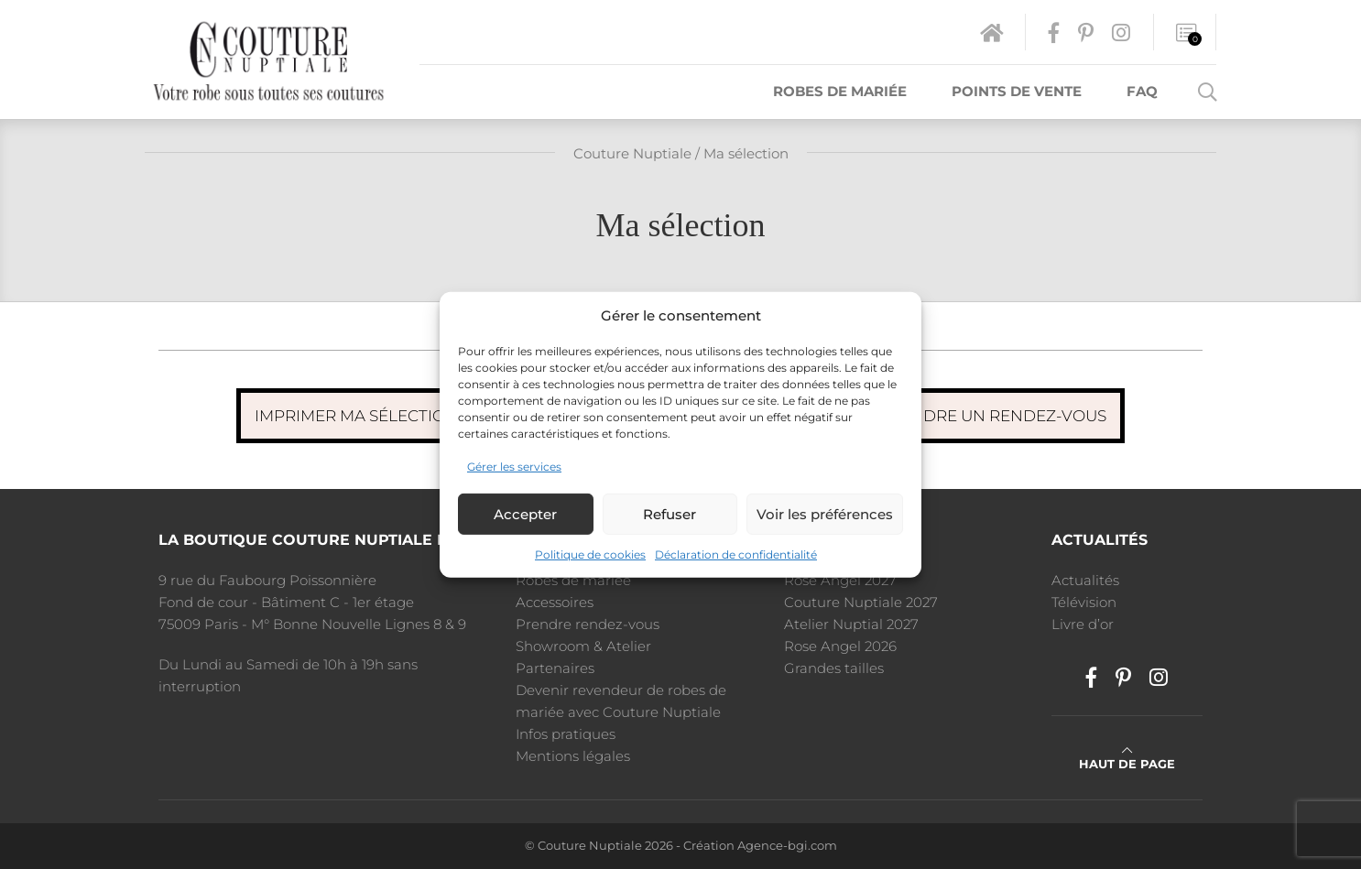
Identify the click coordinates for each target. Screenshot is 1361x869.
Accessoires (554, 602)
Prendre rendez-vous (587, 624)
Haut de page (1127, 758)
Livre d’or (1082, 624)
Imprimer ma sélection (356, 415)
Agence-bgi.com (787, 846)
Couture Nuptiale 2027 (861, 602)
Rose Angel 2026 (840, 646)
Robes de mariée (840, 91)
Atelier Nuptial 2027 (851, 624)
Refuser (669, 514)
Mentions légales (573, 756)
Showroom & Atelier (583, 646)
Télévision (1083, 602)
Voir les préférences (825, 514)
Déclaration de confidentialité (736, 554)
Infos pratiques (565, 734)
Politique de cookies (590, 554)
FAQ (1142, 91)
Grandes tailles (834, 668)
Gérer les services (514, 466)
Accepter (525, 514)
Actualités (1085, 580)
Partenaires (555, 668)
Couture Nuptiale (632, 153)
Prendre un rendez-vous (992, 415)
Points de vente (1017, 91)
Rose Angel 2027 (840, 580)
